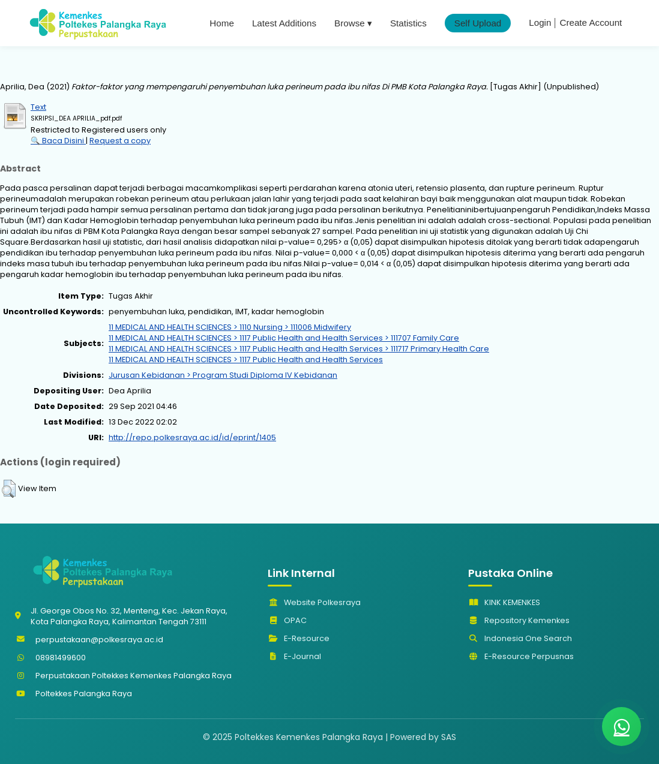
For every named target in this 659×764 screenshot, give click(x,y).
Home (221, 23)
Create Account (590, 22)
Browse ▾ (353, 23)
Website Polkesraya (314, 602)
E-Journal (294, 656)
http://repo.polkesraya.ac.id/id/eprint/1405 (192, 437)
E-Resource (299, 638)
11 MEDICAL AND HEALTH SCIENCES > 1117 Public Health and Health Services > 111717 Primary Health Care (299, 349)
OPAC (287, 620)
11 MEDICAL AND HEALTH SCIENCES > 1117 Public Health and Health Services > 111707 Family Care (284, 338)
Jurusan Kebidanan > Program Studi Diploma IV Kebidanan (223, 375)
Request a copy (120, 141)
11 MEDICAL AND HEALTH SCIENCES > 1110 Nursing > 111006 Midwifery (230, 327)
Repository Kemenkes (519, 620)
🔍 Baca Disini (58, 141)
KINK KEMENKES (504, 602)
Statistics (408, 23)
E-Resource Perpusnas (521, 656)
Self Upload (478, 23)
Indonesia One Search (520, 638)
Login (540, 22)
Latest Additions (284, 23)
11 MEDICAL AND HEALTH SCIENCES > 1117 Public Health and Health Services (246, 359)
